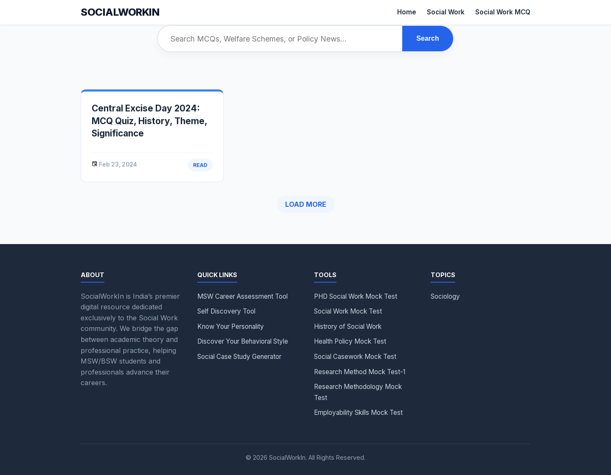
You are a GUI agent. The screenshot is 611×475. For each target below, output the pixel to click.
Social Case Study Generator (239, 357)
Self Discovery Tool (226, 311)
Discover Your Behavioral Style (242, 341)
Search (427, 38)
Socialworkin (120, 12)
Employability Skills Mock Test (358, 412)
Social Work (446, 12)
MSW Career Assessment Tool (242, 296)
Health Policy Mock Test (350, 341)
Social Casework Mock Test (355, 357)
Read (200, 165)
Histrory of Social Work (347, 326)
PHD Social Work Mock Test (355, 296)
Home (406, 12)
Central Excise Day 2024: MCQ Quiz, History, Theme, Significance (149, 120)
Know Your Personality (230, 326)
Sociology (445, 296)
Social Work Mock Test (348, 311)
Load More (305, 204)
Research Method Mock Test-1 (359, 372)
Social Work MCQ (502, 12)
